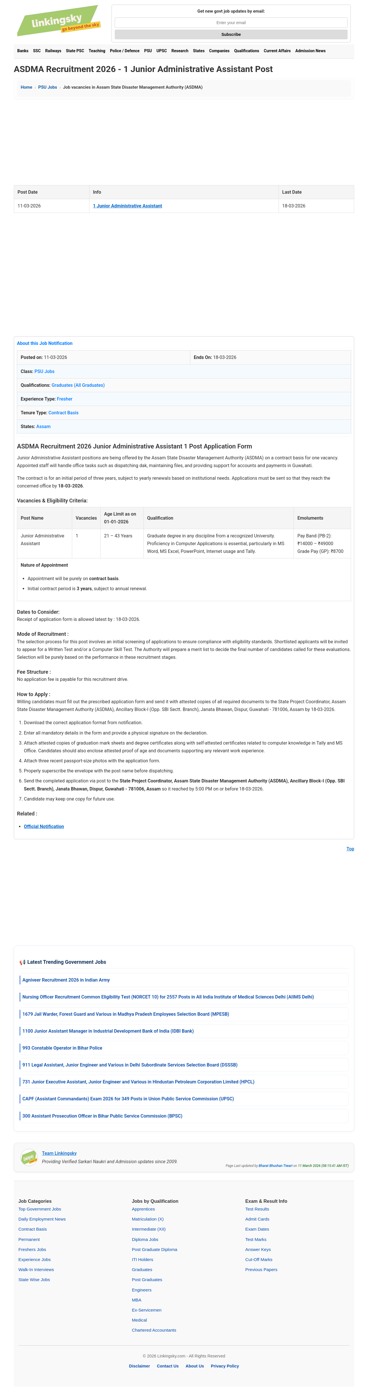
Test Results (257, 1209)
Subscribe (231, 34)
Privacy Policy (225, 1366)
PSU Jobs (47, 87)
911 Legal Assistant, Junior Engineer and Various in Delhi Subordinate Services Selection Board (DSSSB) (129, 1065)
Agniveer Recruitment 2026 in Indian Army (66, 980)
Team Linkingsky (59, 1153)
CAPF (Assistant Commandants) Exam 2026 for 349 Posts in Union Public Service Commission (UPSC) (128, 1099)
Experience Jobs (34, 1259)
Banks (22, 50)
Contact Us (168, 1366)
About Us (195, 1366)
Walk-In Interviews (36, 1269)
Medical (139, 1320)
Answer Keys (258, 1249)
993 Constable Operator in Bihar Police (62, 1048)
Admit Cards (257, 1219)
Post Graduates (147, 1279)
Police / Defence (124, 50)
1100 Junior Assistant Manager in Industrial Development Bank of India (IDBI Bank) (108, 1031)
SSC (37, 50)
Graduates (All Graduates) (78, 385)
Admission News (310, 50)
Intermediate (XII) (149, 1229)
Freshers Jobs (32, 1249)
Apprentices (143, 1209)
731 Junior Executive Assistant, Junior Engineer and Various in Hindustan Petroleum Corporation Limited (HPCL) (138, 1082)
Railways (53, 50)
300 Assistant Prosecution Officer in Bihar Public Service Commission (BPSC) (102, 1116)
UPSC (161, 50)
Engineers (142, 1289)
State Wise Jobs (34, 1279)
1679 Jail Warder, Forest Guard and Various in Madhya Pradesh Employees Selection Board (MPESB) (125, 1014)
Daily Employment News (42, 1219)
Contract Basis (64, 412)
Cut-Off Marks (258, 1259)
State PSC (75, 50)
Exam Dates (257, 1229)
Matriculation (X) (148, 1219)
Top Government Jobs (39, 1209)
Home (26, 87)
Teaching (97, 50)
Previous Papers (261, 1269)
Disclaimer (139, 1366)
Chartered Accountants (154, 1330)
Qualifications (246, 50)
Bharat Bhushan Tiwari (275, 1166)
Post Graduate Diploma (154, 1249)
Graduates (142, 1269)
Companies (219, 50)
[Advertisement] (184, 142)
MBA (136, 1299)
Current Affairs (277, 50)
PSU (148, 50)
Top (350, 849)
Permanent (29, 1239)
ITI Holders (142, 1259)
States (198, 50)
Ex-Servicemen (147, 1310)
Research (179, 50)
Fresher (64, 399)
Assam (43, 426)
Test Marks (255, 1239)
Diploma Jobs (145, 1239)
